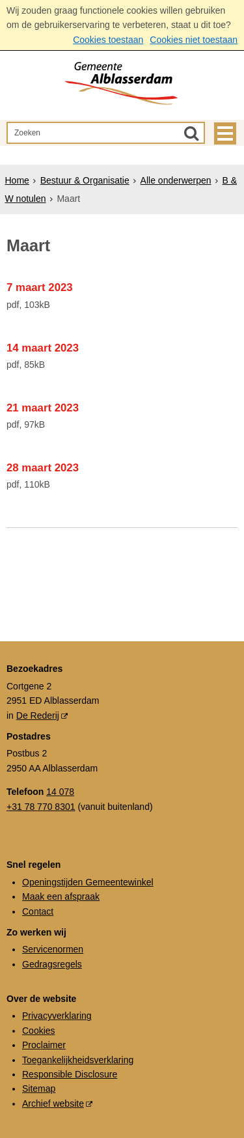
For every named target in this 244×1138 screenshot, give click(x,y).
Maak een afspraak (61, 896)
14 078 (60, 791)
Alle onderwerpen (176, 180)
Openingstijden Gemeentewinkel (88, 882)
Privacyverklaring (57, 1015)
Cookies (38, 1030)
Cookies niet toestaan (193, 40)
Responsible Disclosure (69, 1074)
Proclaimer (44, 1045)
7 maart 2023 (40, 287)
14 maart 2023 (43, 348)
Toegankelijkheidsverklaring (77, 1060)
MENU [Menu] (225, 133)
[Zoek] (191, 133)
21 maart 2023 (43, 408)
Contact (37, 911)
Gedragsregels (52, 964)
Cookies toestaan (108, 40)
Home (17, 180)
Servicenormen (52, 949)
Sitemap (38, 1088)
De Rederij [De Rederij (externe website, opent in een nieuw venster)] (37, 715)
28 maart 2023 (43, 468)
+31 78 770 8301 (41, 806)
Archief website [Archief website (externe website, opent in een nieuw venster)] (53, 1103)
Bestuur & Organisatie (84, 180)
